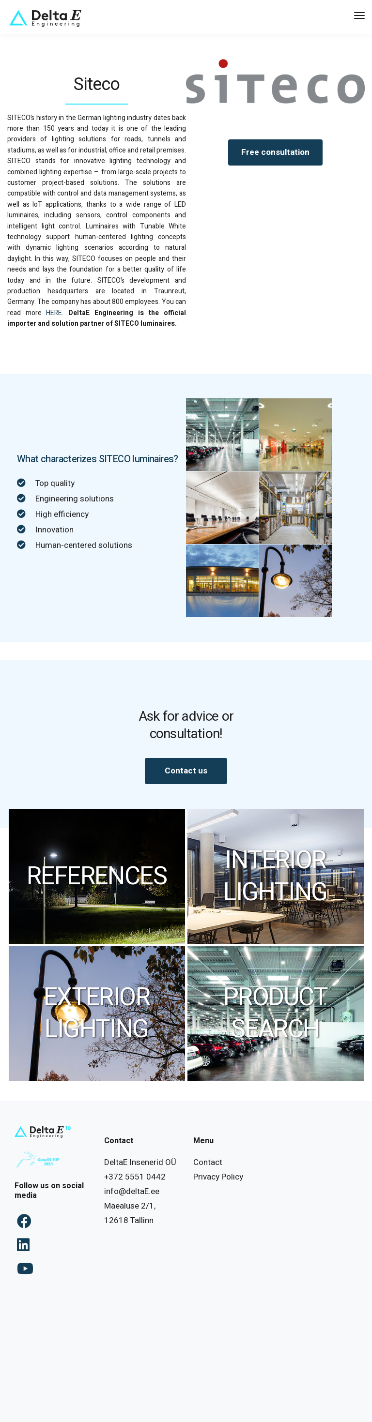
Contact (207, 1162)
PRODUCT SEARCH (275, 1013)
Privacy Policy (218, 1177)
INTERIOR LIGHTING (275, 876)
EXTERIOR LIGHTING (97, 1013)
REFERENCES (97, 876)
